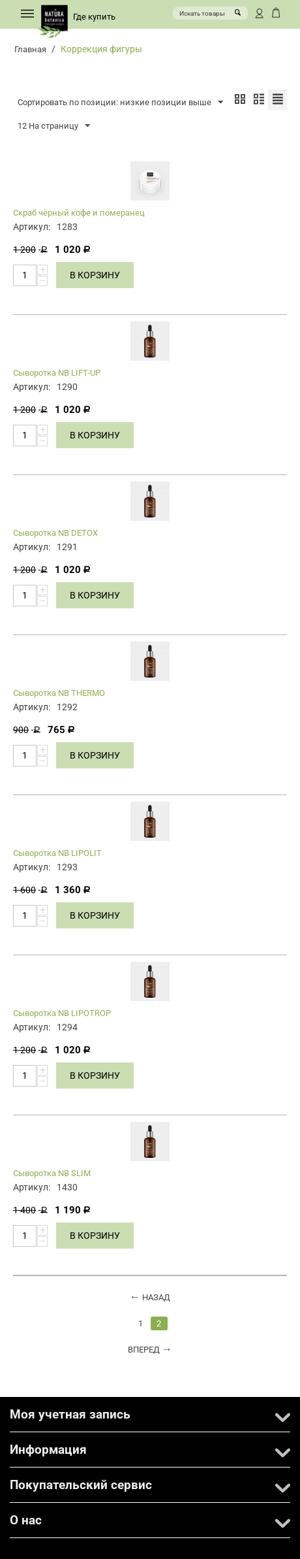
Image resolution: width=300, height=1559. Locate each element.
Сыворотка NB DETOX (55, 533)
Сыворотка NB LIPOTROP (62, 1013)
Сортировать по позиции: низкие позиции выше (120, 102)
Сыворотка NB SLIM (52, 1173)
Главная (30, 49)
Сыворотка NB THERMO (59, 693)
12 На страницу (54, 126)
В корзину (95, 275)
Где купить (94, 17)
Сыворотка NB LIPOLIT (57, 853)
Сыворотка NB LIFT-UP (56, 373)
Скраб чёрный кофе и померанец (79, 213)
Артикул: (31, 227)
